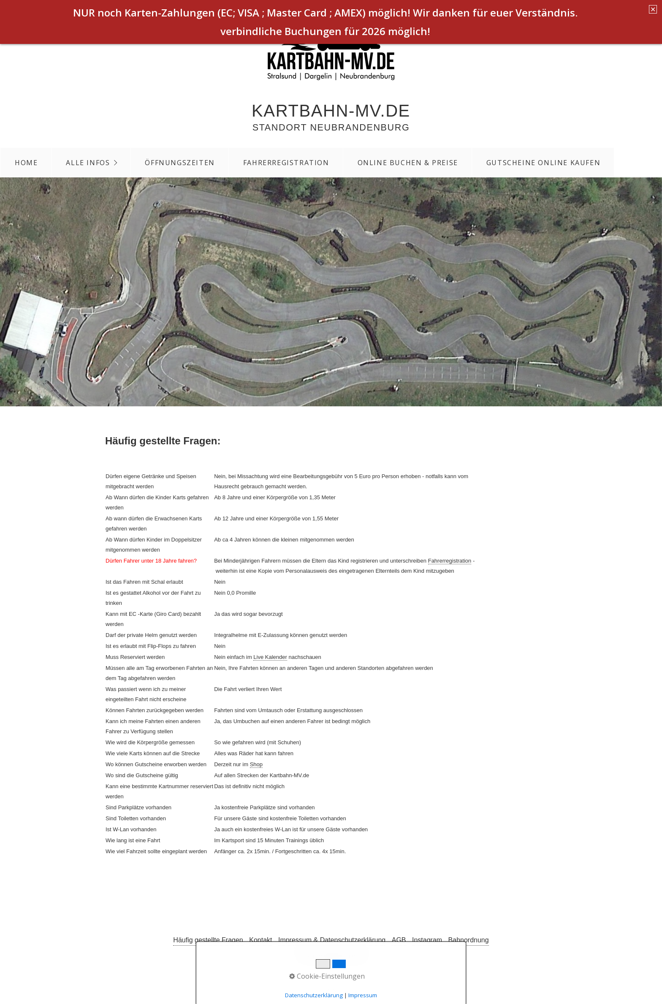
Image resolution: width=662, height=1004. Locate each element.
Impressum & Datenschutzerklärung (331, 940)
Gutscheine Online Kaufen (543, 162)
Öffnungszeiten (179, 162)
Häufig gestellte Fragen (208, 940)
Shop (256, 764)
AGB (399, 940)
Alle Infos (88, 162)
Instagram (427, 940)
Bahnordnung (468, 940)
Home (26, 162)
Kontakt (260, 940)
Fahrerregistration (286, 162)
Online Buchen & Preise (408, 162)
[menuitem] (25, 162)
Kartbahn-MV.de (331, 110)
